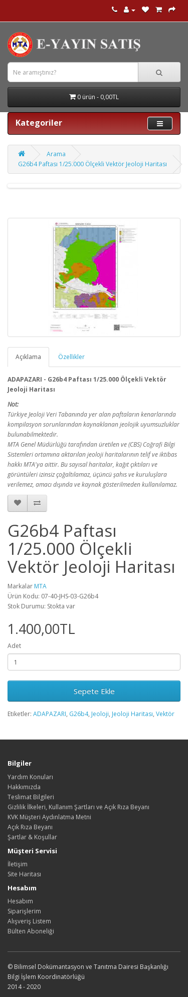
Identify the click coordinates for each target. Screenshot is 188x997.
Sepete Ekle (94, 691)
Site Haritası (24, 874)
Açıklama (28, 357)
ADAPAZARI (49, 714)
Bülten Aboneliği (31, 931)
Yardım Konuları (30, 777)
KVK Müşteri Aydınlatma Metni (49, 817)
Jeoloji (100, 714)
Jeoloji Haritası (132, 714)
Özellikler (71, 357)
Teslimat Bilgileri (31, 797)
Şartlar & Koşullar (32, 837)
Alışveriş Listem (29, 921)
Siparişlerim (24, 911)
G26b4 (78, 714)
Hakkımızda (24, 787)
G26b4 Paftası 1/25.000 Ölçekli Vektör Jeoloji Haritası (92, 164)
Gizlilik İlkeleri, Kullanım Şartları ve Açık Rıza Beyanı (78, 807)
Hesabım (20, 901)
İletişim (18, 864)
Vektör (165, 714)
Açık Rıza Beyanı (30, 827)
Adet (14, 645)
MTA (40, 586)
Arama (56, 154)
